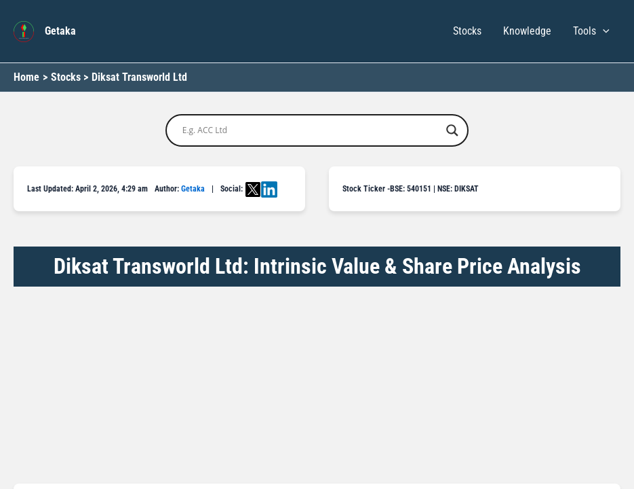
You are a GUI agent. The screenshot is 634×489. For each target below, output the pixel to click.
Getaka (60, 30)
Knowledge (527, 30)
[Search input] (311, 130)
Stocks (467, 30)
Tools (591, 31)
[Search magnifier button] (452, 130)
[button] (603, 31)
